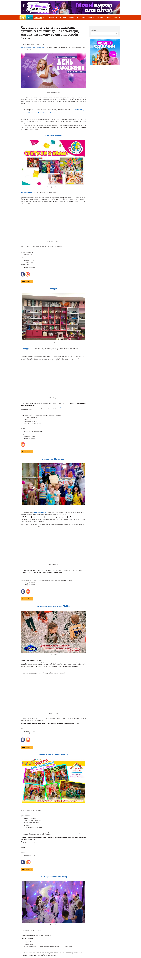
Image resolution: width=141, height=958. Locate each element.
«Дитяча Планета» (53, 135)
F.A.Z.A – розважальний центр (53, 876)
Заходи (91, 17)
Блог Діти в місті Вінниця (28, 47)
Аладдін (53, 288)
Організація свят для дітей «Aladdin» (53, 606)
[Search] (103, 33)
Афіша (83, 17)
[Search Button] (117, 33)
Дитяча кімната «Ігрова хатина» (53, 754)
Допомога (73, 17)
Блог (116, 17)
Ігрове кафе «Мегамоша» (53, 459)
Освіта (63, 17)
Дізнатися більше (27, 281)
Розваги (53, 17)
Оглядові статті (41, 47)
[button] (39, 17)
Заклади (99, 17)
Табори (108, 17)
